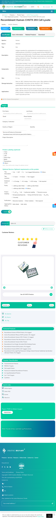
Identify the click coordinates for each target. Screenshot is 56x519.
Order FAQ (7, 391)
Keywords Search (22, 6)
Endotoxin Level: (7, 182)
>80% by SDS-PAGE (18, 186)
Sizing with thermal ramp (34, 195)
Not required (42, 181)
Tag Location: (6, 177)
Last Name (29, 111)
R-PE (5, 153)
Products (4, 457)
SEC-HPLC (23, 204)
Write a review (48, 229)
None (5, 152)
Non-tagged (30, 176)
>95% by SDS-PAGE (18, 188)
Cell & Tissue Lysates (32, 15)
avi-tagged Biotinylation (32, 172)
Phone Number (28, 116)
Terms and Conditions (8, 472)
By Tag (7, 320)
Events (6, 394)
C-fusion (15, 176)
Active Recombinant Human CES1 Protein (15, 342)
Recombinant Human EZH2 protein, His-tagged (17, 347)
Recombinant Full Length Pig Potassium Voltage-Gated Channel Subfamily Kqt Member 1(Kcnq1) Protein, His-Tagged (28, 352)
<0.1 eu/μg (24, 181)
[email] (52, 7)
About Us (7, 397)
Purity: (6, 185)
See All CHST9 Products (27, 294)
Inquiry (6, 28)
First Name (6, 111)
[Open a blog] (10, 467)
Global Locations (8, 495)
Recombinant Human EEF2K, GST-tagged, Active (17, 349)
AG (20, 192)
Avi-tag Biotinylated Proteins (12, 373)
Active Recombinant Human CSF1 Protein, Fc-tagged (19, 337)
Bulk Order (33, 28)
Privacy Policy (40, 516)
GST (18, 172)
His (13, 172)
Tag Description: (7, 172)
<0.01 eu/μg (33, 181)
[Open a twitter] (4, 467)
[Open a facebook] (2, 467)
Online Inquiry (8, 388)
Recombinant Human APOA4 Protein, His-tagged (17, 333)
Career (36, 457)
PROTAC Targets (9, 366)
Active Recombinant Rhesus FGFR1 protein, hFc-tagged (19, 335)
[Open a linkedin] (7, 467)
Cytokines (7, 377)
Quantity (32, 127)
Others (5, 163)
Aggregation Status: (7, 205)
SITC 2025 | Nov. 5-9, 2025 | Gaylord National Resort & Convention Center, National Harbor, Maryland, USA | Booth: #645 (27, 2)
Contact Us (30, 457)
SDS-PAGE (15, 204)
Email (4, 116)
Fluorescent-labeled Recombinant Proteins (16, 370)
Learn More (11, 3)
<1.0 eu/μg (15, 181)
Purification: (7, 200)
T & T (15, 192)
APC (5, 155)
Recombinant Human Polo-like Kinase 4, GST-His (17, 340)
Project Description (8, 137)
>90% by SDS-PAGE (32, 186)
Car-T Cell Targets (9, 375)
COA (51, 305)
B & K (46, 195)
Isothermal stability (29, 192)
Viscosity (15, 197)
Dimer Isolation (29, 201)
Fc (22, 172)
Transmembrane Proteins (11, 363)
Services (10, 457)
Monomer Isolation (17, 201)
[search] (38, 7)
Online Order (47, 28)
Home (5, 15)
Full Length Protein (9, 368)
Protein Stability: (6, 192)
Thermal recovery (41, 192)
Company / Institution (8, 121)
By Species (8, 314)
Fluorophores (7, 161)
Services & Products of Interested (12, 132)
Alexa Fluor (6, 157)
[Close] (49, 516)
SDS (29, 305)
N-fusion (22, 176)
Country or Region (7, 127)
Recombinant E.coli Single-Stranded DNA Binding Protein (20, 344)
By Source (8, 317)
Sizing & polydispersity (18, 195)
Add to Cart (19, 28)
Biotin (5, 159)
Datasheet (5, 305)
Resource (15, 457)
